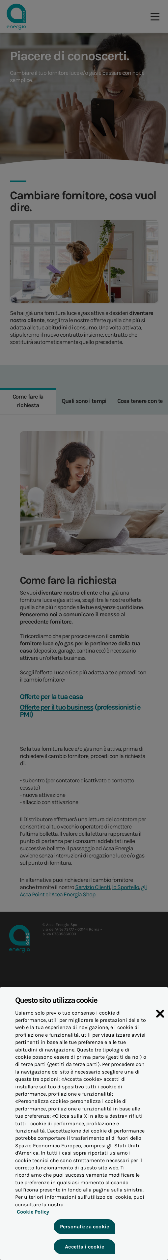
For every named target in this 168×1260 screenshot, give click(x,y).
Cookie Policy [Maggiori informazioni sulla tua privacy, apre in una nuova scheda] (31, 1214)
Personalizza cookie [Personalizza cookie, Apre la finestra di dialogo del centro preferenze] (83, 1228)
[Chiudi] (160, 1016)
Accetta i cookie (84, 1248)
